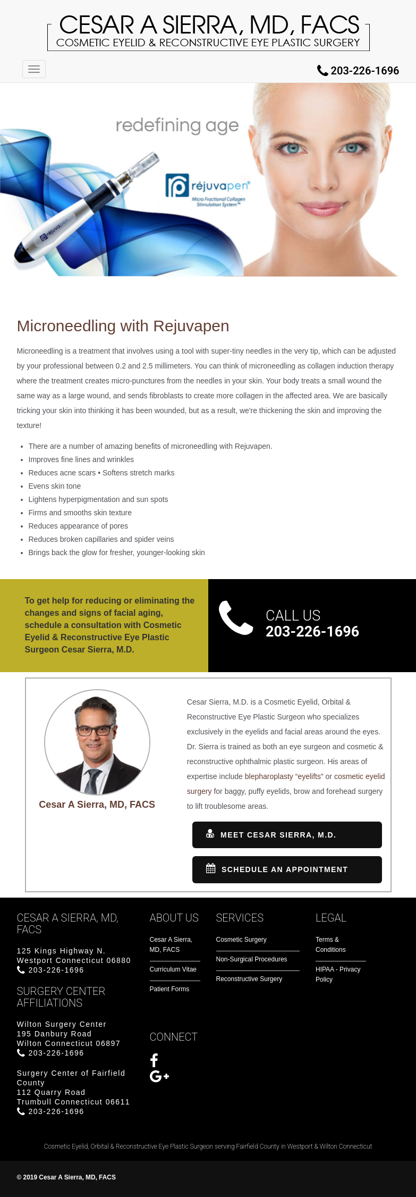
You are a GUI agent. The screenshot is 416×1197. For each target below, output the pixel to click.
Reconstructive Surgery (249, 979)
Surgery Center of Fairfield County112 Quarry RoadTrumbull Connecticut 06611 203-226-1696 (74, 1092)
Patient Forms (170, 989)
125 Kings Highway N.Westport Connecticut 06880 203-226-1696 (74, 960)
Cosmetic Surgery (241, 939)
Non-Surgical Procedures (251, 959)
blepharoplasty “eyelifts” (284, 776)
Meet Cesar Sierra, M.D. (271, 834)
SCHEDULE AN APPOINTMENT (277, 869)
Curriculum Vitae (173, 969)
